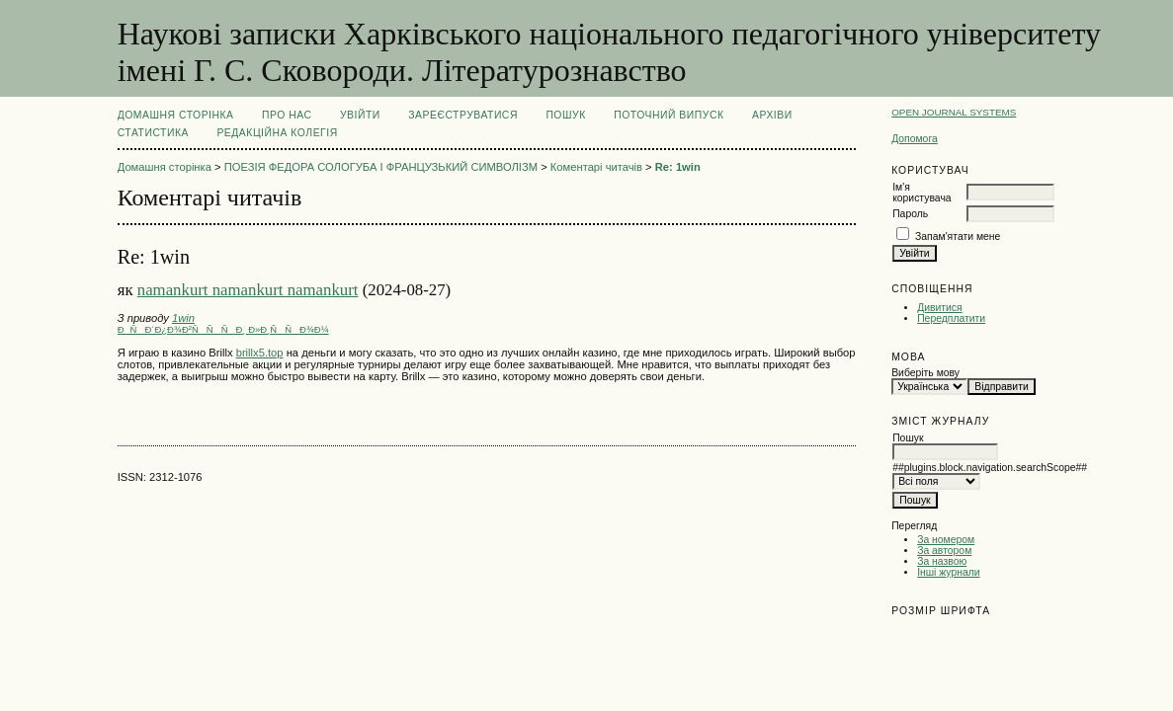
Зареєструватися (463, 115)
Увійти (360, 115)
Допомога (914, 138)
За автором (944, 550)
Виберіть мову (925, 372)
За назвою (941, 561)
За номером (945, 539)
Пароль (910, 213)
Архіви (772, 115)
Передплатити (951, 318)
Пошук (565, 115)
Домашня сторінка (176, 115)
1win (183, 318)
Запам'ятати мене (957, 236)
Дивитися (940, 307)
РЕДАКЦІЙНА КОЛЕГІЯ (276, 132)
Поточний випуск (668, 115)
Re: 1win (678, 167)
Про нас (287, 115)
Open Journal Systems (953, 112)
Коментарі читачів (596, 167)
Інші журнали (948, 572)
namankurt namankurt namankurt (248, 289)
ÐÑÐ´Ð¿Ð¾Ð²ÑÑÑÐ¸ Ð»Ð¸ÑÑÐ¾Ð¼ (223, 329)
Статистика (153, 132)
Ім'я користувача (921, 192)
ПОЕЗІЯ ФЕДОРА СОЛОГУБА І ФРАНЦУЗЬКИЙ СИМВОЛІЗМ (381, 167)
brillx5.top (260, 352)
